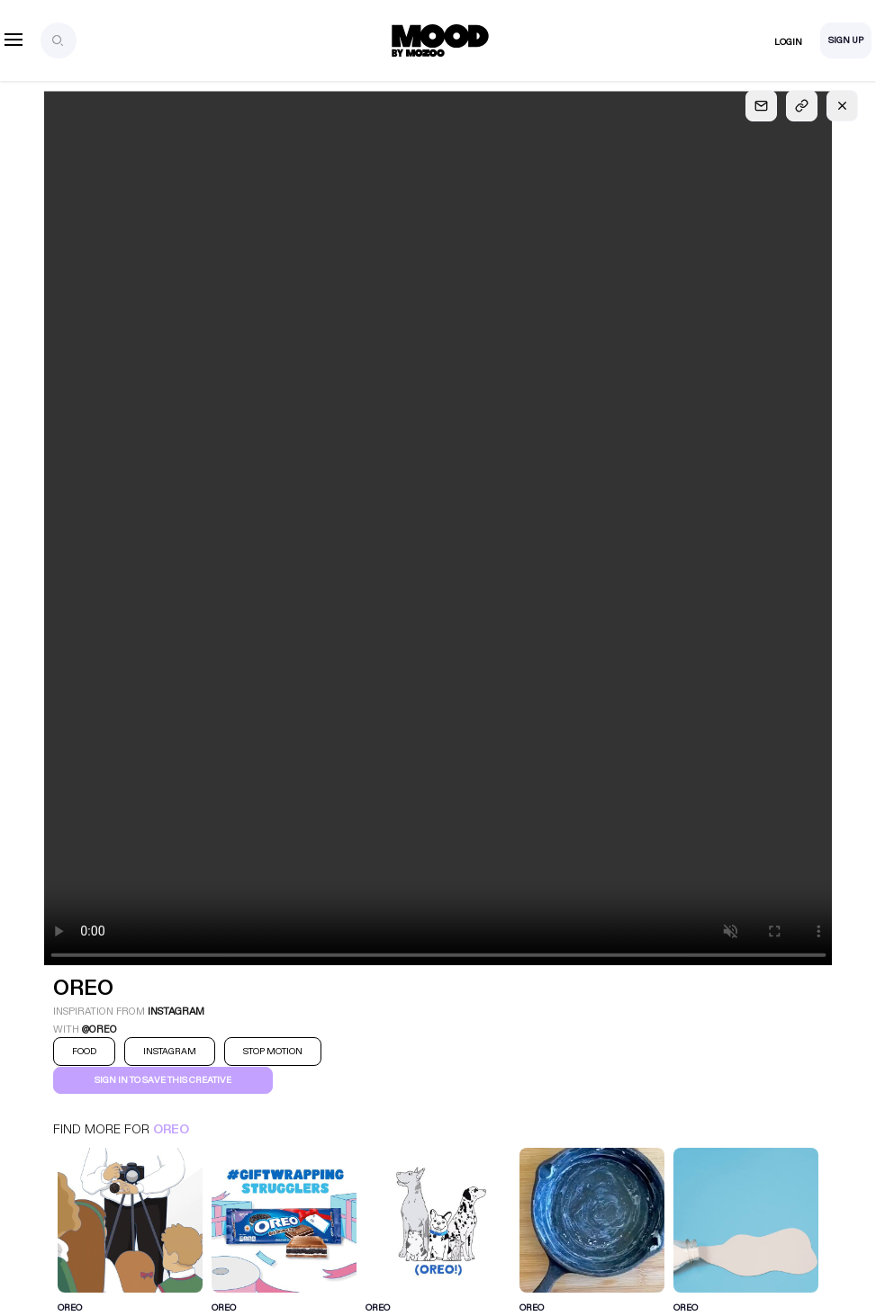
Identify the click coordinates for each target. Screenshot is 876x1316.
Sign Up (845, 40)
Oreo (171, 1129)
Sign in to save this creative (163, 1080)
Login (788, 42)
